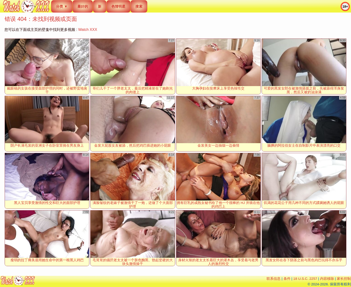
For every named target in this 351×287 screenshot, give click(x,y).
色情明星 (118, 6)
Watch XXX (87, 30)
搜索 (138, 6)
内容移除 (327, 279)
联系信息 (274, 279)
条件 (287, 279)
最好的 (82, 6)
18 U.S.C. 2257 (305, 279)
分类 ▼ (61, 6)
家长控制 (344, 279)
